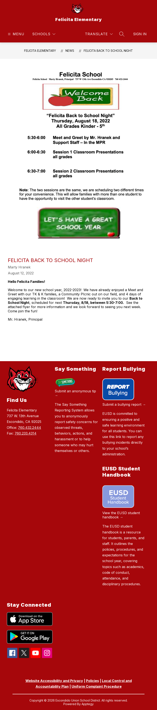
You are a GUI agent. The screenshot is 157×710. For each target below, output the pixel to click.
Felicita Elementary (40, 50)
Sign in (140, 34)
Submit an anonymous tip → (75, 393)
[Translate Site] (99, 34)
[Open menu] (15, 34)
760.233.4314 (25, 433)
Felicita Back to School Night (108, 50)
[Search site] (121, 33)
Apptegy (88, 704)
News (69, 50)
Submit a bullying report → (124, 404)
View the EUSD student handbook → (121, 515)
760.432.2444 (29, 427)
